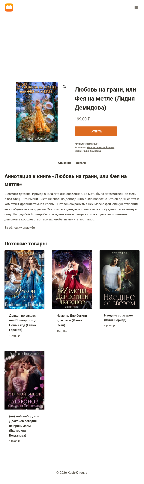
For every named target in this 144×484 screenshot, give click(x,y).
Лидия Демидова (92, 151)
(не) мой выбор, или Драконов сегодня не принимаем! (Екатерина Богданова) (24, 425)
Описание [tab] (64, 163)
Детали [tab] (81, 163)
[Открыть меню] (136, 7)
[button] (64, 86)
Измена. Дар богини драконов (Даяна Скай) (72, 320)
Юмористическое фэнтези (100, 147)
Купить (95, 131)
